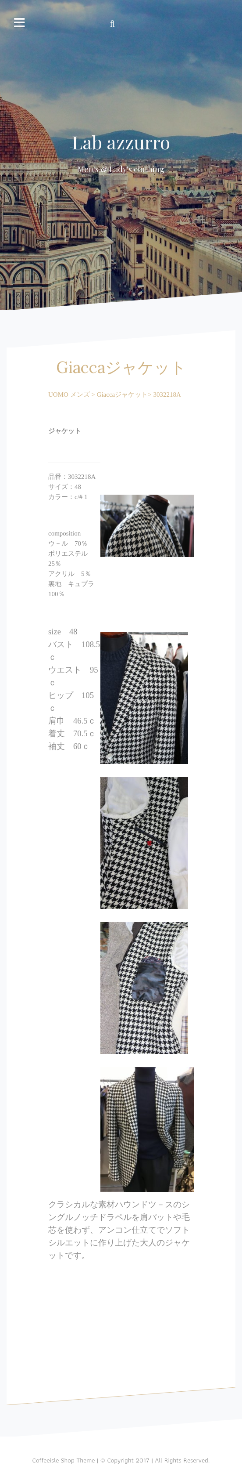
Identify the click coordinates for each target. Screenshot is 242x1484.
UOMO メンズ (69, 394)
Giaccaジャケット (121, 394)
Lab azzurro (121, 142)
